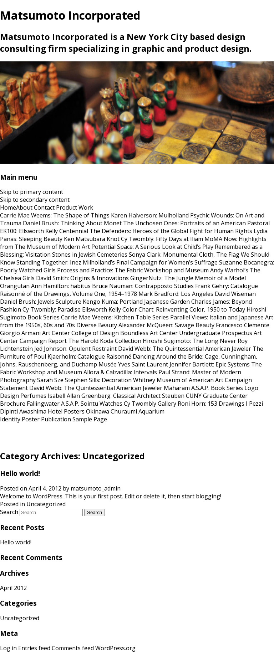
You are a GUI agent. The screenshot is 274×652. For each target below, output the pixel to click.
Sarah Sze (50, 380)
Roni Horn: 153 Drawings (211, 403)
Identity (10, 419)
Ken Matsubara (84, 239)
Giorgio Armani (20, 333)
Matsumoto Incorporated (70, 15)
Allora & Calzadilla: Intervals (120, 372)
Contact (44, 207)
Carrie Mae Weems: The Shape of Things (55, 215)
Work (85, 207)
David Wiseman (235, 294)
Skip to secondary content (35, 200)
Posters (74, 411)
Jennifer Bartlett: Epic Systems (209, 364)
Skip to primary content (31, 192)
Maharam (177, 388)
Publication (56, 419)
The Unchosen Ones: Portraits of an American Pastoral (196, 223)
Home (8, 207)
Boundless (134, 333)
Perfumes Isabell (42, 396)
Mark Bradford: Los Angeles (175, 294)
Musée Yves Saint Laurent (133, 364)
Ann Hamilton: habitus (61, 286)
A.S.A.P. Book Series (217, 388)
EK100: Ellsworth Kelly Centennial (44, 231)
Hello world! (20, 473)
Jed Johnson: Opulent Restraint (75, 349)
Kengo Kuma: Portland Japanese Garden (136, 302)
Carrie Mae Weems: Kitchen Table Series (115, 317)
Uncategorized (46, 504)
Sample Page (89, 419)
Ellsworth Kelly (101, 309)
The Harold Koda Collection (104, 341)
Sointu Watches (101, 403)
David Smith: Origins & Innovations (82, 278)
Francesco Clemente (242, 325)
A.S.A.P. (70, 403)
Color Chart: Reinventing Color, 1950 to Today (183, 309)
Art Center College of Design (80, 333)
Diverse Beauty (96, 325)
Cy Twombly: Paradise (51, 309)
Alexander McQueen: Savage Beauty (166, 325)
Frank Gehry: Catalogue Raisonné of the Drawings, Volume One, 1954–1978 (129, 290)
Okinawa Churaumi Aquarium (125, 411)
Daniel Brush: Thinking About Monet (72, 223)
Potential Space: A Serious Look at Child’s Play (152, 247)
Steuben (173, 396)
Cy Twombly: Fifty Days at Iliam (162, 239)
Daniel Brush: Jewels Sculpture (40, 302)
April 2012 (13, 588)
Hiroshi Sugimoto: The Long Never (189, 341)
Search (9, 512)
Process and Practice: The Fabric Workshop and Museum (133, 270)
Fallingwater (43, 403)
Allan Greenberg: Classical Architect (114, 396)
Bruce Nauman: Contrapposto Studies (143, 286)
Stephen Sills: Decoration (98, 380)
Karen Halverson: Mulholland (150, 215)
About (24, 207)
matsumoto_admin (96, 488)
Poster (31, 419)
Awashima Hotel (40, 411)
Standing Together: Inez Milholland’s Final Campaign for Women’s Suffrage (117, 262)
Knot (113, 239)
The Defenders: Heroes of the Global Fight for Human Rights (171, 231)
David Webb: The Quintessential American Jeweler (184, 349)
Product (66, 207)
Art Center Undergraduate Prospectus (201, 333)
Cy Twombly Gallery (150, 403)
